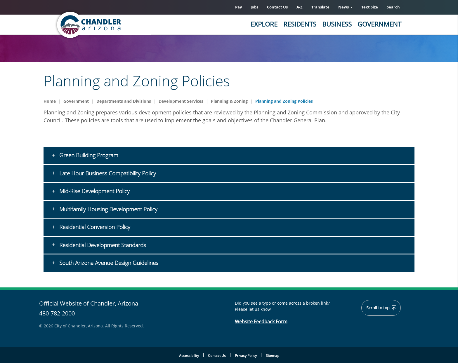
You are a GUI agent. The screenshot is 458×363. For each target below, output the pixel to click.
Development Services (181, 101)
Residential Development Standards (103, 245)
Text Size (369, 7)
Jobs (254, 7)
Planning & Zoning (229, 101)
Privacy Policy (246, 355)
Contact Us (277, 7)
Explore (264, 24)
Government (379, 24)
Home (50, 101)
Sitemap (272, 355)
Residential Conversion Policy (94, 227)
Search (393, 7)
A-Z (299, 7)
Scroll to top (381, 307)
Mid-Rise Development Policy (94, 191)
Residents (299, 24)
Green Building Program (88, 155)
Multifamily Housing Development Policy (110, 209)
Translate (320, 7)
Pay (238, 7)
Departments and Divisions (123, 101)
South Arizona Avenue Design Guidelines (108, 263)
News (345, 7)
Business (337, 24)
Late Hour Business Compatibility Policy (107, 173)
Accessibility (189, 355)
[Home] (112, 24)
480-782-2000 (57, 313)
